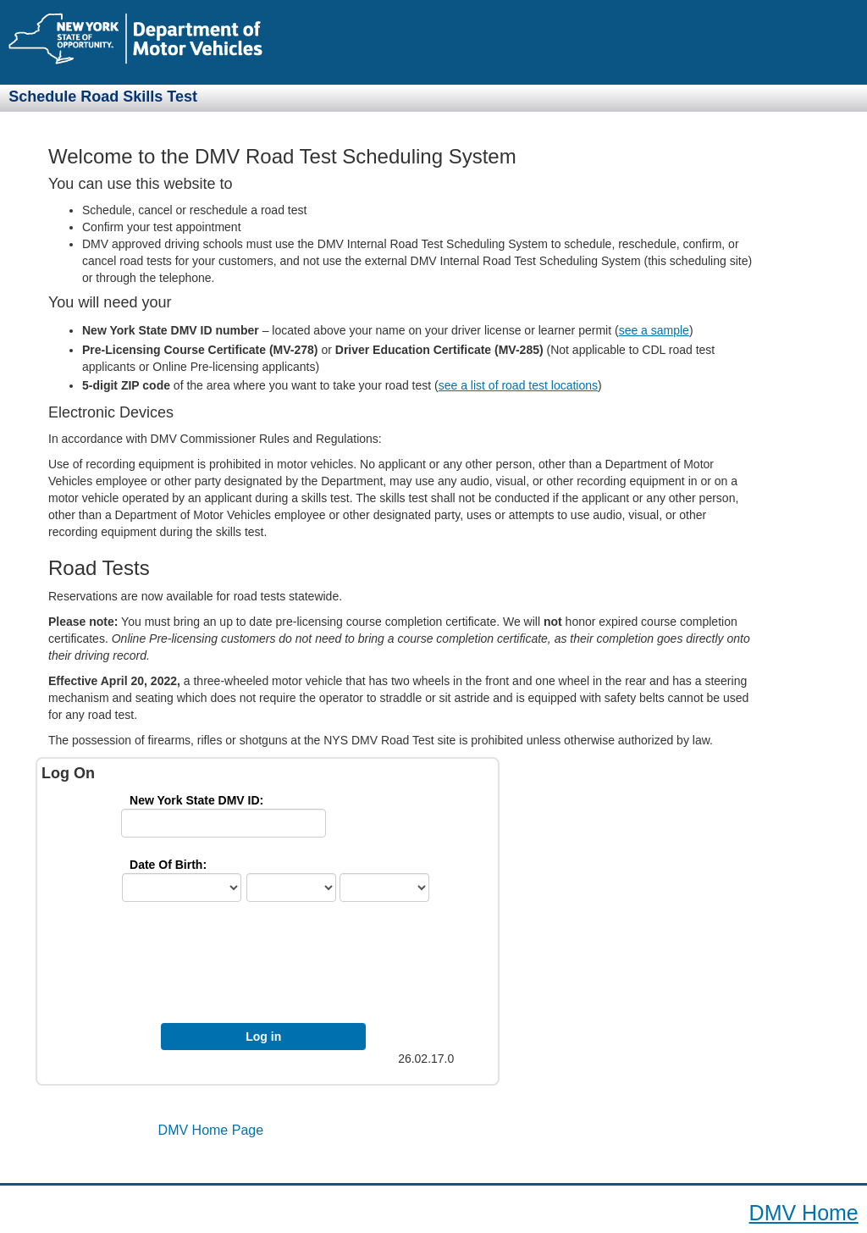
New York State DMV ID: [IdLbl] (196, 800)
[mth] (291, 887)
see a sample (654, 330)
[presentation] (275, 967)
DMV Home (804, 1213)
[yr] (384, 887)
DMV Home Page (211, 1130)
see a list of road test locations (518, 385)
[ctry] (181, 887)
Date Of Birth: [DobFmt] (168, 864)
